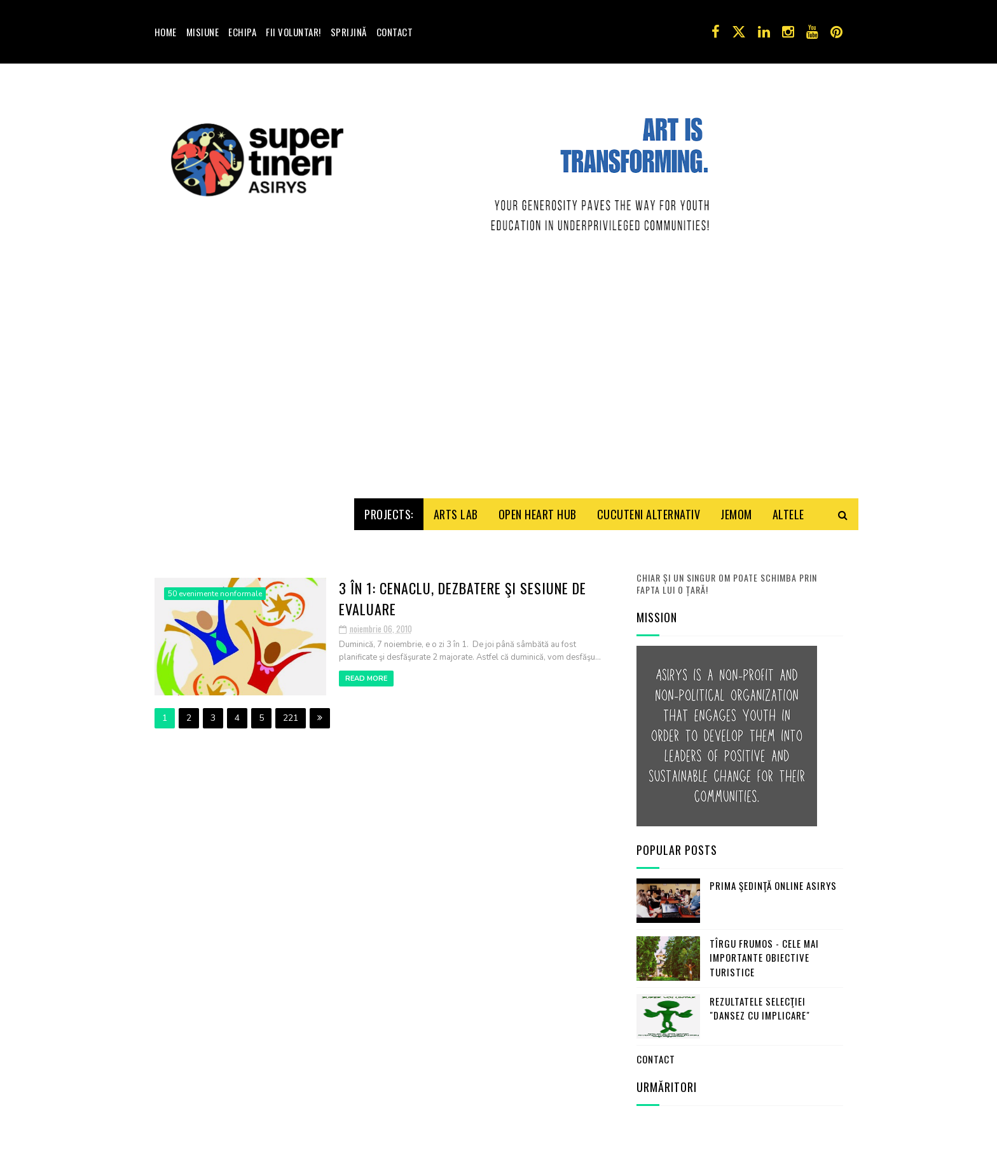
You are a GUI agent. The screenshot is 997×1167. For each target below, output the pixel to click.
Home (166, 32)
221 (290, 624)
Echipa (242, 32)
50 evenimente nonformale (215, 500)
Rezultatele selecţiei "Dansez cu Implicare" (760, 915)
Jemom (736, 421)
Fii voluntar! (293, 32)
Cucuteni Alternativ (649, 421)
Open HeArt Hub (537, 421)
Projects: (388, 421)
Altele (788, 421)
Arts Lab (456, 421)
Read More (366, 585)
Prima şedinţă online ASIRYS (773, 792)
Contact (394, 32)
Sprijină (349, 32)
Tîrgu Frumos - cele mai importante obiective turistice (764, 864)
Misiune (202, 32)
